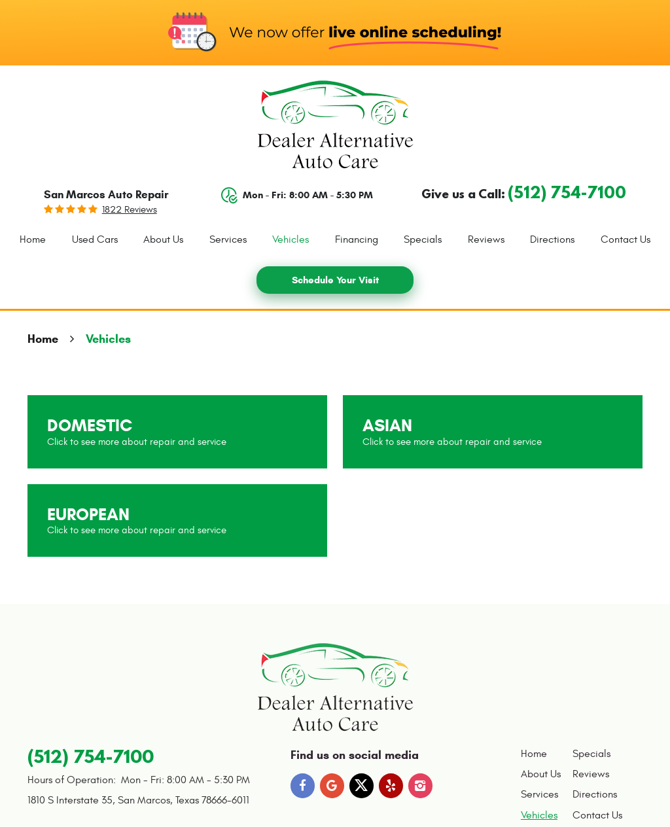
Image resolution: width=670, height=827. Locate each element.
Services (228, 239)
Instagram (420, 785)
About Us (163, 239)
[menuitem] (33, 240)
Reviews (486, 239)
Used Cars (95, 239)
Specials (423, 239)
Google (332, 785)
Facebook (303, 785)
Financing (356, 239)
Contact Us (625, 239)
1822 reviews (129, 210)
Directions (552, 239)
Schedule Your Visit (335, 280)
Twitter (361, 785)
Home (33, 239)
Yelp (391, 785)
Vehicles (290, 239)
